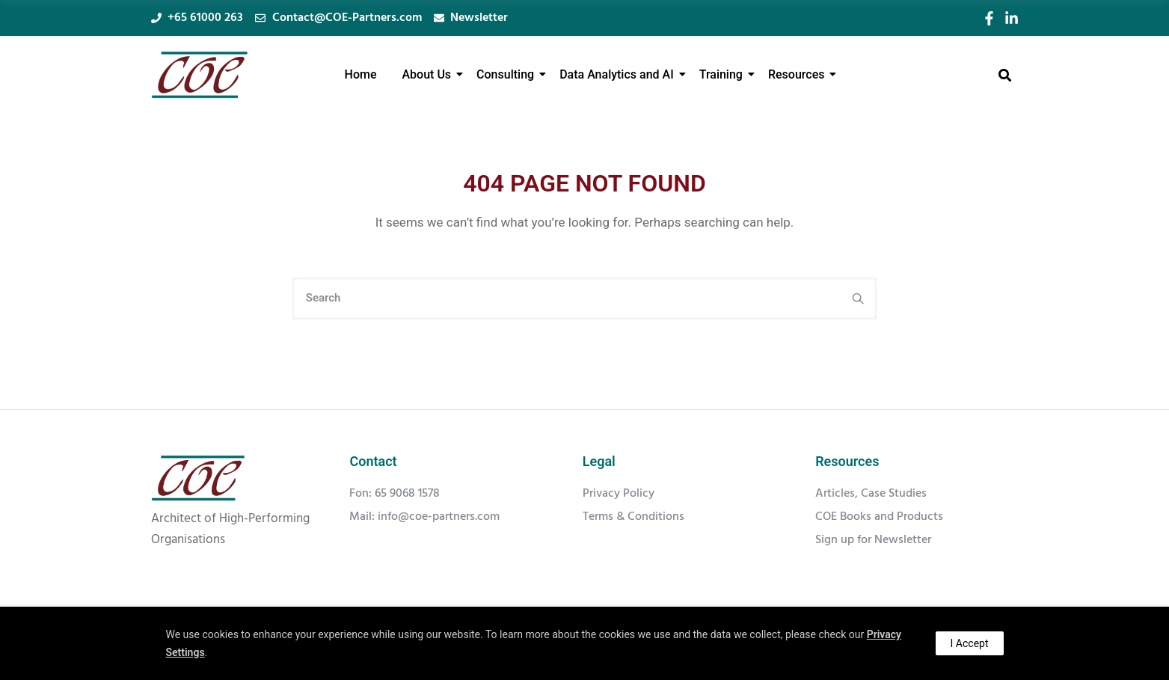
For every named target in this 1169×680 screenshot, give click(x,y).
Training (723, 74)
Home (361, 74)
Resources (799, 74)
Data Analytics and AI (619, 74)
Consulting (507, 74)
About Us (429, 74)
